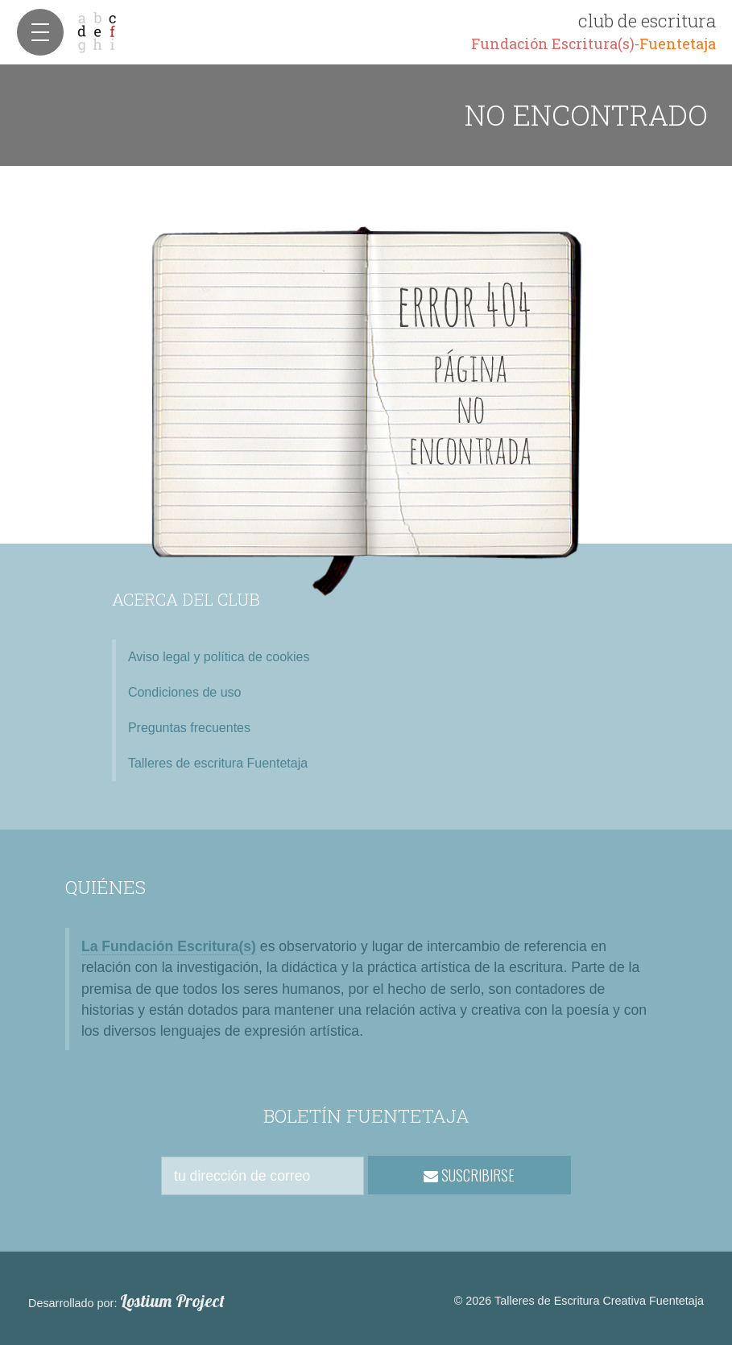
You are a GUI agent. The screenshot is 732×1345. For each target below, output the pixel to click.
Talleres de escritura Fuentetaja (218, 763)
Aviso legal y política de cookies (219, 657)
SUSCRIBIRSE (469, 1175)
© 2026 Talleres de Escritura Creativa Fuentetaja (579, 1300)
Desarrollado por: (126, 1301)
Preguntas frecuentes (189, 728)
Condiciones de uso (185, 692)
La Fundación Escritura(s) (168, 946)
